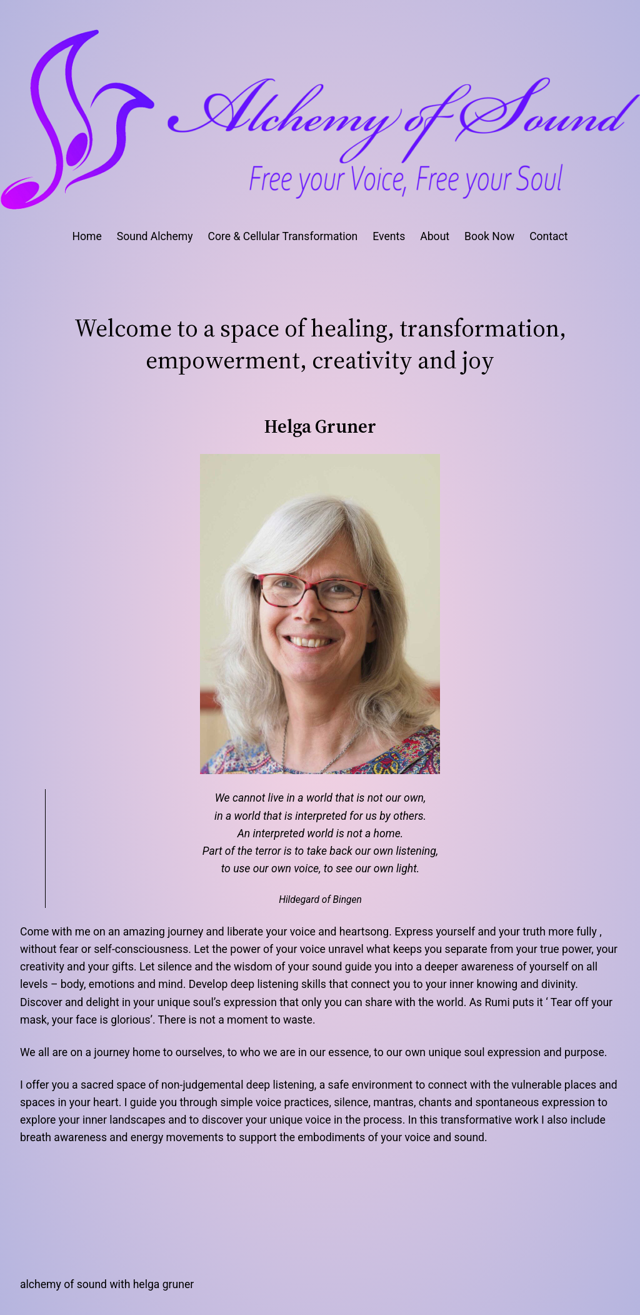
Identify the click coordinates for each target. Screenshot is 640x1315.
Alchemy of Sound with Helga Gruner (107, 1284)
